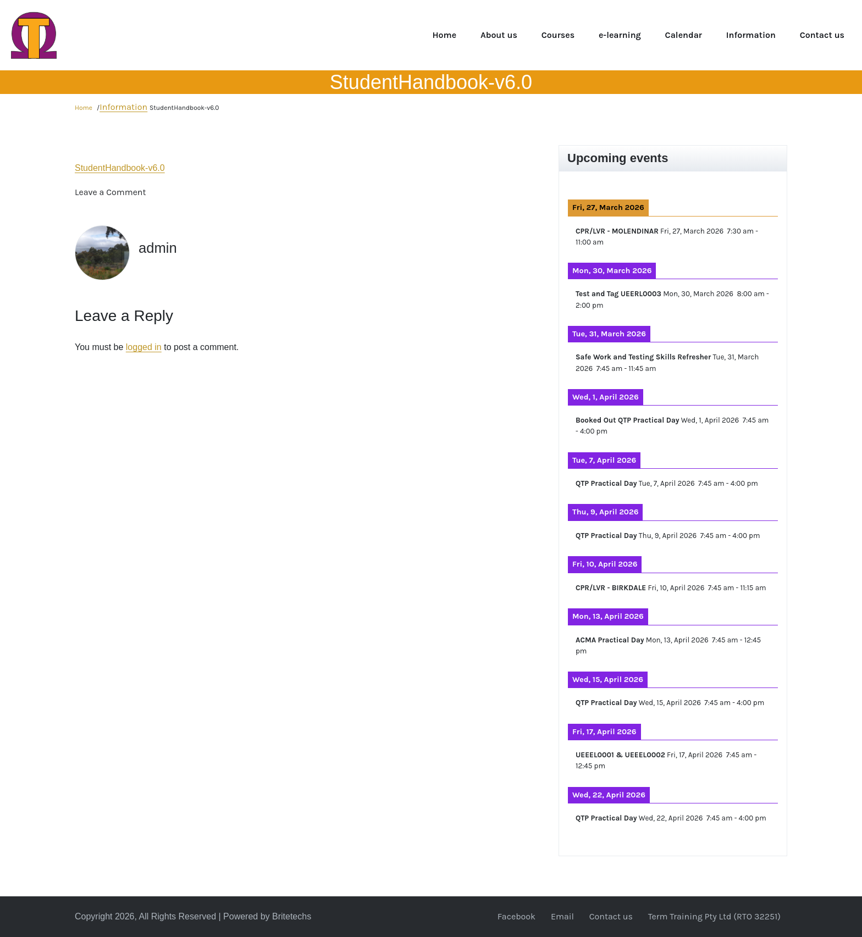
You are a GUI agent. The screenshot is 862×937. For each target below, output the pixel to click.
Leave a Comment (110, 192)
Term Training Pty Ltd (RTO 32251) (714, 916)
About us (498, 35)
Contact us (822, 35)
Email (562, 916)
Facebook (516, 916)
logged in (144, 347)
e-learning (620, 35)
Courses (557, 35)
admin (159, 247)
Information (751, 35)
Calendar (683, 35)
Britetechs (291, 916)
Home (444, 35)
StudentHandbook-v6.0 (120, 168)
